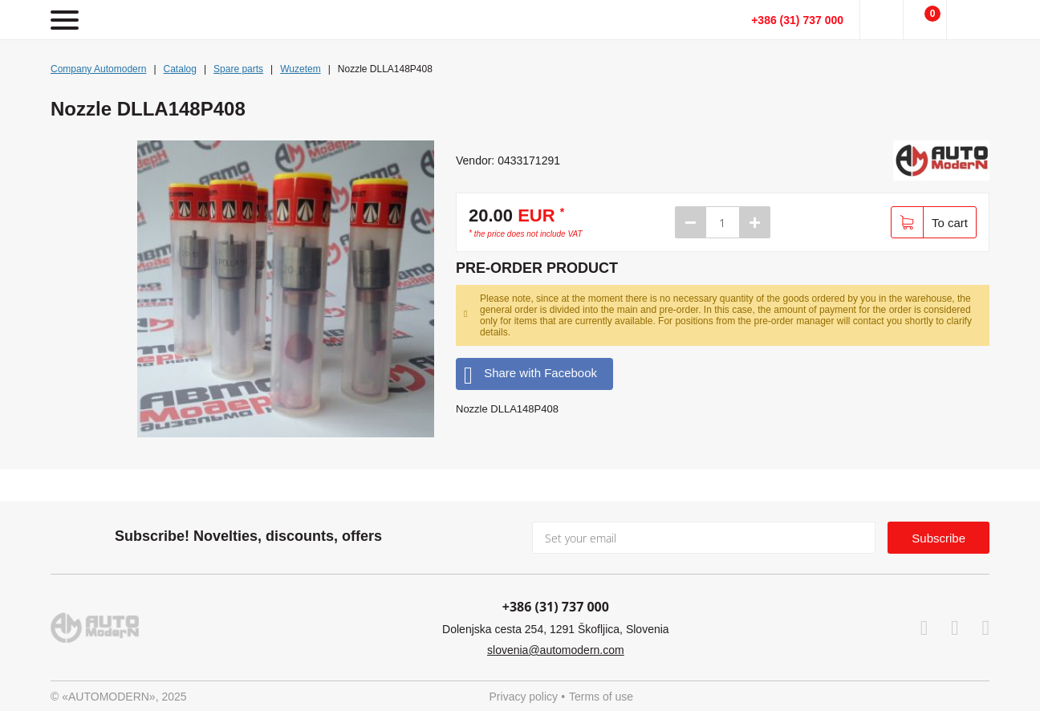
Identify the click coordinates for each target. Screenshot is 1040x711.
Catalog (180, 69)
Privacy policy (524, 696)
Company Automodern (98, 69)
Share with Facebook (530, 373)
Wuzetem (300, 69)
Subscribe (938, 538)
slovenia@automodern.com (555, 650)
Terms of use (601, 696)
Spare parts (238, 69)
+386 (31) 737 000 (797, 20)
